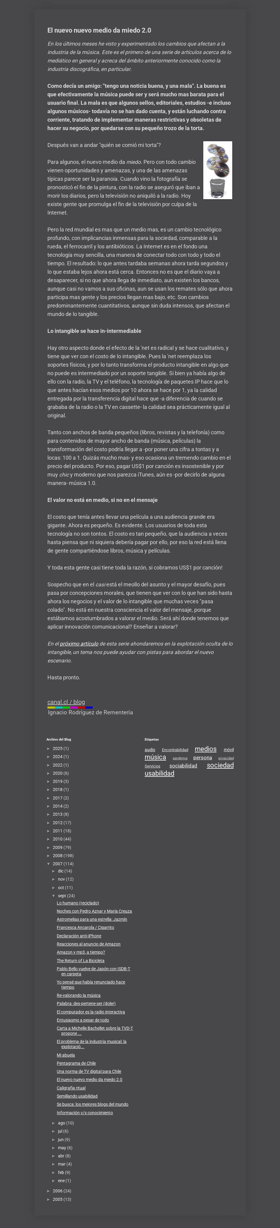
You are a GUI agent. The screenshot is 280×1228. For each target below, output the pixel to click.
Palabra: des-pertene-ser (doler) (86, 1003)
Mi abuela (66, 1055)
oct (61, 887)
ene (62, 1180)
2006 (58, 1190)
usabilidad (159, 773)
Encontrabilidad (175, 750)
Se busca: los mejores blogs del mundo (92, 1104)
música (155, 757)
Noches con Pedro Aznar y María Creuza (94, 911)
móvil (229, 749)
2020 (58, 773)
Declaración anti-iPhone (79, 935)
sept (62, 895)
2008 (58, 855)
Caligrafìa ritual (71, 1088)
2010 (58, 839)
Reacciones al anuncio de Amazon (89, 944)
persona (202, 757)
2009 (58, 847)
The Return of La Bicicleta (81, 960)
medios (206, 749)
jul (60, 1131)
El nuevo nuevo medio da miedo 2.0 (89, 1079)
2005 (58, 1199)
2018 (58, 789)
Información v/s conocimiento (85, 1112)
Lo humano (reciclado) (78, 903)
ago (62, 1123)
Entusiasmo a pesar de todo (83, 1020)
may (62, 1147)
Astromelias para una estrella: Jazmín (92, 919)
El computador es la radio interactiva (91, 1012)
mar (62, 1164)
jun (61, 1139)
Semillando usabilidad (77, 1096)
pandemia (180, 758)
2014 (58, 806)
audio (150, 749)
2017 (58, 798)
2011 (58, 830)
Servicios (152, 766)
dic (61, 871)
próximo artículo (79, 644)
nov (62, 879)
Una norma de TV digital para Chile (89, 1071)
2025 (58, 748)
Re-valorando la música (79, 995)
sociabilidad (183, 766)
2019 (58, 781)
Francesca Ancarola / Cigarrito (85, 927)
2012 (58, 822)
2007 (58, 863)
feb (61, 1172)
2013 (58, 814)
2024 (58, 756)
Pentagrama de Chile (76, 1063)
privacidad (226, 758)
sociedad (220, 765)
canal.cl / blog (66, 702)
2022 (58, 765)
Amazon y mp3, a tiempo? (81, 952)
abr (61, 1155)
